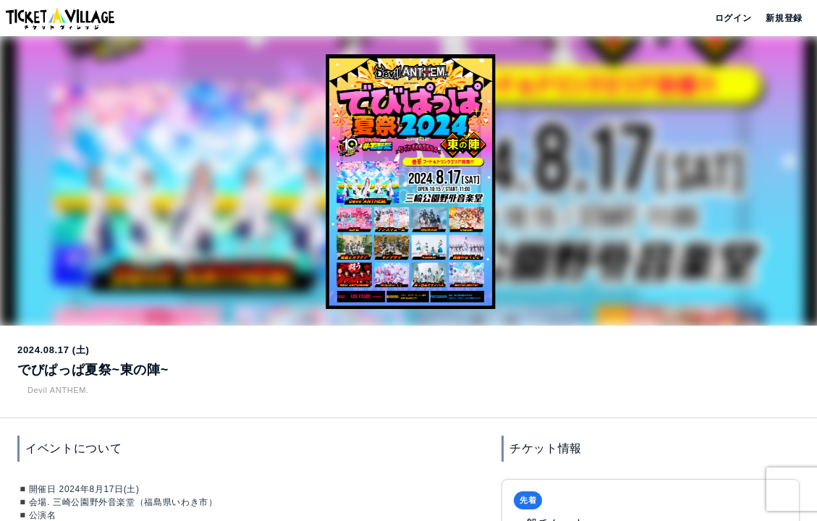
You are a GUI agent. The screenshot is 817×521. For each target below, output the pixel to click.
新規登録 (778, 18)
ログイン (732, 18)
